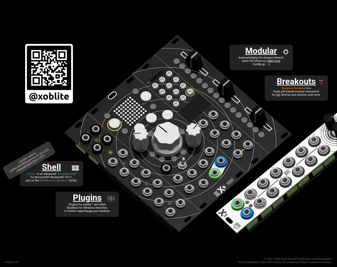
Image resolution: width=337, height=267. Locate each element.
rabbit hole (273, 60)
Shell (51, 167)
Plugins (87, 198)
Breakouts (296, 81)
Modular (261, 51)
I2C (278, 94)
